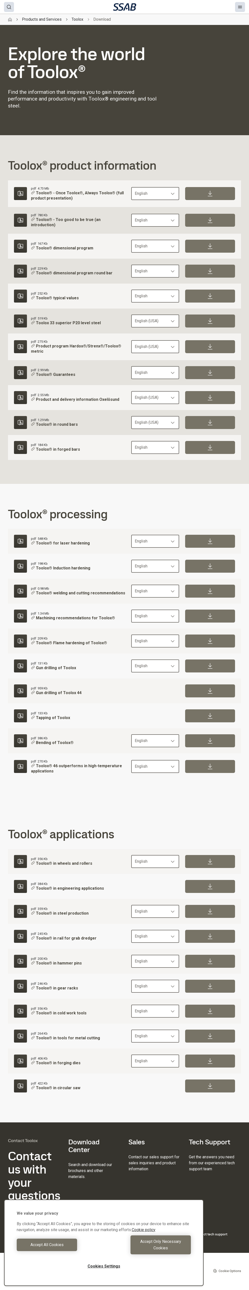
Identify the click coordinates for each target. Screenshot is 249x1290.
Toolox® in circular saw (55, 1087)
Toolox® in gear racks (54, 988)
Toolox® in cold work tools (59, 1013)
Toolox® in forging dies (56, 1063)
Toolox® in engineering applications (67, 888)
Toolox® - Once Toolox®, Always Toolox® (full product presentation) (77, 196)
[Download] (210, 193)
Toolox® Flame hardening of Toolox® (69, 643)
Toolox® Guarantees (53, 374)
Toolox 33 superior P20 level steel (66, 323)
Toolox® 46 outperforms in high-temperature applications (76, 769)
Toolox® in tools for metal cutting (65, 1038)
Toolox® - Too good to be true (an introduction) (66, 222)
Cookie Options (227, 1271)
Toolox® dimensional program (62, 248)
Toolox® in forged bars (55, 449)
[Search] (9, 7)
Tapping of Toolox (50, 718)
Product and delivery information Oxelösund (75, 399)
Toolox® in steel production (60, 913)
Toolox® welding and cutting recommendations (78, 593)
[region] (104, 1246)
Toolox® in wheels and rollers (61, 863)
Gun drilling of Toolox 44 (56, 693)
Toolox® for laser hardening (60, 543)
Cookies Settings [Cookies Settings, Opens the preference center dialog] (104, 1266)
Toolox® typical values (55, 298)
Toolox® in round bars (54, 424)
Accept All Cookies (59, 1248)
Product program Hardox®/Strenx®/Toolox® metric (76, 349)
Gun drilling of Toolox (53, 668)
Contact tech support (208, 1234)
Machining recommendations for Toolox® (73, 618)
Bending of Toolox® (52, 743)
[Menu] (240, 7)
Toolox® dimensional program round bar (72, 273)
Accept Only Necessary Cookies (149, 1248)
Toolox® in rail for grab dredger (64, 938)
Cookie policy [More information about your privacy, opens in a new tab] (143, 1236)
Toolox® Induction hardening (60, 568)
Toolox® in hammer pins (56, 963)
